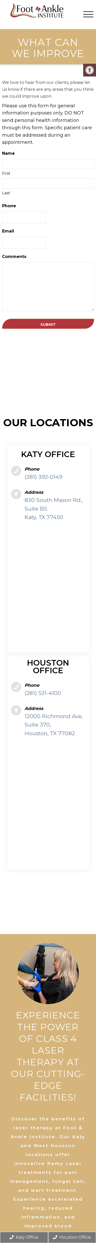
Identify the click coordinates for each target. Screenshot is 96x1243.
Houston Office (72, 1237)
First (6, 173)
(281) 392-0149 (43, 477)
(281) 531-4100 (43, 693)
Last (6, 192)
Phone (9, 205)
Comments (14, 256)
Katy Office (23, 1237)
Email (8, 231)
